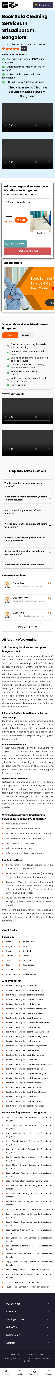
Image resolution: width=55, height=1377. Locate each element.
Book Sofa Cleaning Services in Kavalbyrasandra (26, 1045)
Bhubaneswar (29, 942)
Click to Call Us (17, 243)
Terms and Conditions (34, 1354)
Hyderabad (27, 946)
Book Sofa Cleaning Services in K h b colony (24, 1069)
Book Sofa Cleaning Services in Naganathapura (26, 1092)
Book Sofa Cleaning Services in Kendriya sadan (26, 1008)
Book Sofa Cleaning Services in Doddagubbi (24, 1083)
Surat (25, 969)
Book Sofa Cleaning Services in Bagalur (22, 1050)
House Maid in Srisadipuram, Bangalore (22, 1282)
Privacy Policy (17, 1354)
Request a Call (30, 251)
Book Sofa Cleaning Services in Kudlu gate (24, 1004)
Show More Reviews (27, 626)
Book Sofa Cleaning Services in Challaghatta (25, 995)
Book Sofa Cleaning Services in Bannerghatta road (27, 1032)
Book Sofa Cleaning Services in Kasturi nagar (25, 1106)
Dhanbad (27, 951)
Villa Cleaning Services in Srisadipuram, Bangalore (27, 1269)
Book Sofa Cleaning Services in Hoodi (21, 1059)
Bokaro (9, 965)
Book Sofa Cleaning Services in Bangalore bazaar (27, 990)
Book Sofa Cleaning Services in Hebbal (22, 985)
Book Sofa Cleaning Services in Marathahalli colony (27, 1022)
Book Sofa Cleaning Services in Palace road (24, 999)
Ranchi (9, 942)
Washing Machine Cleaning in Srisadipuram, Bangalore (29, 1209)
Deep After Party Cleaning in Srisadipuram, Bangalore (28, 1181)
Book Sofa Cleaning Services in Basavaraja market (27, 1036)
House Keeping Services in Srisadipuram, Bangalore (28, 1287)
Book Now (41, 232)
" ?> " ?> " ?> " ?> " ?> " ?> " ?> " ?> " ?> (27, 202)
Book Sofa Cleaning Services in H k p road (23, 1027)
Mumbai (9, 955)
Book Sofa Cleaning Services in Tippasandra (24, 1087)
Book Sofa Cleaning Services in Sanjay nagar (25, 1101)
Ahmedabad (11, 974)
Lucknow (9, 969)
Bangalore (10, 946)
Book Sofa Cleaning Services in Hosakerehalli (25, 1013)
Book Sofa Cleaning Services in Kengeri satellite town (28, 1064)
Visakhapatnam (29, 974)
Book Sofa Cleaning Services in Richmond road (26, 1055)
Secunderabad (29, 965)
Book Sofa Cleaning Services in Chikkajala (23, 1041)
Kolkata (26, 955)
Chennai (9, 951)
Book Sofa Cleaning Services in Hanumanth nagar (27, 1078)
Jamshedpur (28, 960)
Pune (8, 960)
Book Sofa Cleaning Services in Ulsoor (22, 1096)
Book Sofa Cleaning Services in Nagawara (23, 1018)
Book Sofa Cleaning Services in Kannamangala (26, 1073)
